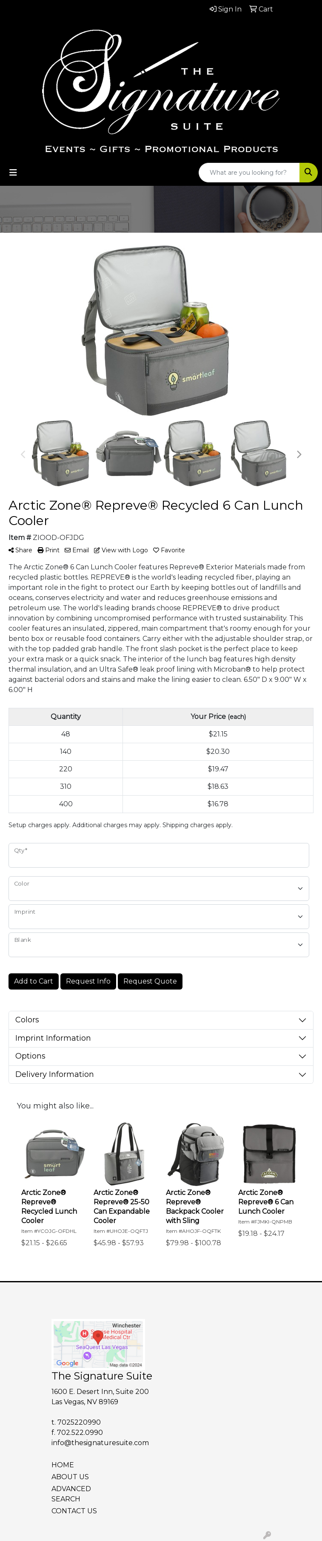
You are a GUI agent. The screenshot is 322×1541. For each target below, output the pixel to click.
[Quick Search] (249, 172)
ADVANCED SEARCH (71, 1494)
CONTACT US (74, 1511)
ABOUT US (70, 1477)
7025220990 (79, 1422)
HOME (62, 1465)
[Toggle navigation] (13, 173)
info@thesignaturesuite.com (100, 1443)
